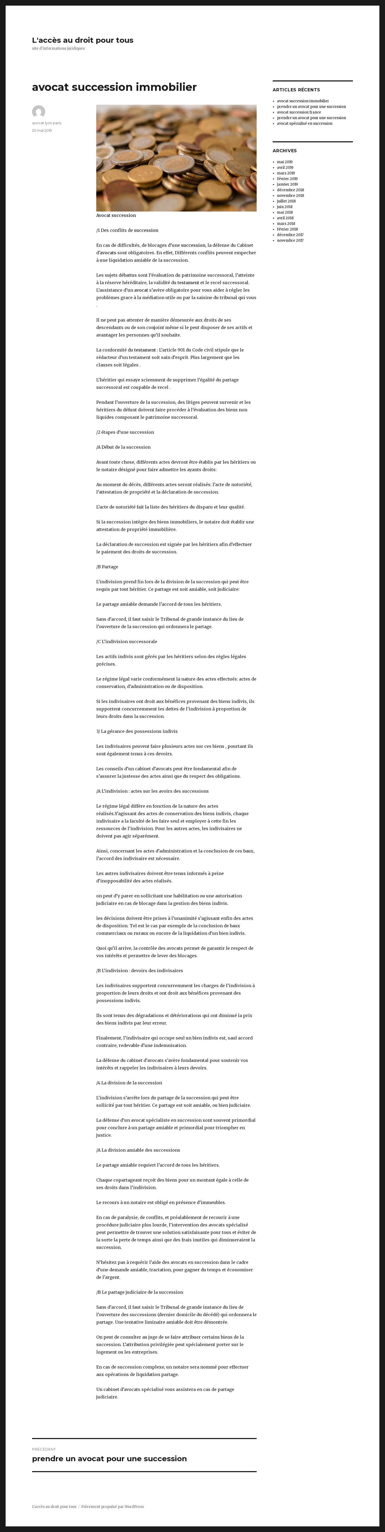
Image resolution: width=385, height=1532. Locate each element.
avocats (108, 252)
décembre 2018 (290, 190)
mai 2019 (284, 162)
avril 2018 (285, 218)
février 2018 (287, 229)
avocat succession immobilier (303, 101)
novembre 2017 (290, 240)
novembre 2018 (290, 195)
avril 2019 (285, 167)
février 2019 (287, 179)
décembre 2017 (290, 235)
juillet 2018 (286, 201)
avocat (140, 290)
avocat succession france (299, 112)
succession (146, 230)
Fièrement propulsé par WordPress (112, 1506)
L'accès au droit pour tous (82, 40)
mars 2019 (286, 173)
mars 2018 (286, 223)
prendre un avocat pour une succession (311, 106)
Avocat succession (116, 215)
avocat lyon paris (46, 123)
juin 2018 (284, 207)
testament (188, 282)
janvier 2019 (287, 184)
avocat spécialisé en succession (304, 123)
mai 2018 (285, 212)
